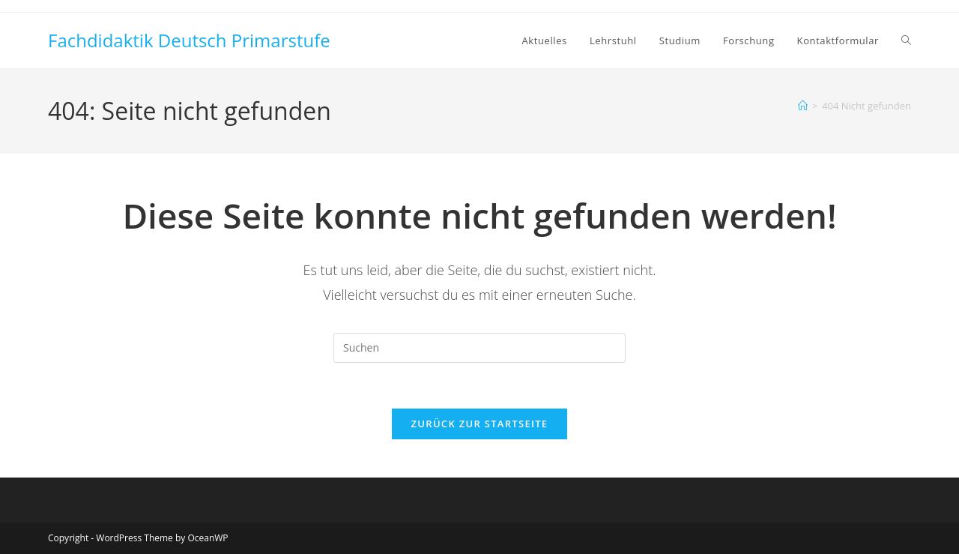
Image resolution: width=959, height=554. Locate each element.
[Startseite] (803, 105)
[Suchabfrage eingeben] (479, 348)
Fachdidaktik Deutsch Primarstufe (189, 40)
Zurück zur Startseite (479, 423)
